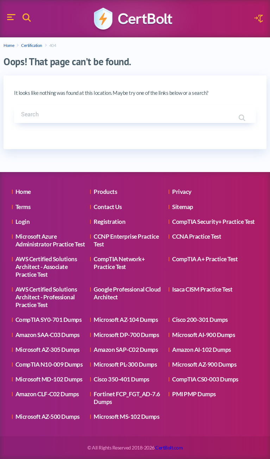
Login (22, 221)
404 (52, 45)
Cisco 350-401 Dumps (121, 379)
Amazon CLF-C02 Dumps (47, 394)
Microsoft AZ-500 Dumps (47, 416)
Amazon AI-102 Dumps (201, 349)
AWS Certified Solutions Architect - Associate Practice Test (46, 266)
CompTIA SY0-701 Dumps (48, 319)
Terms (23, 206)
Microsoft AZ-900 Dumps (204, 364)
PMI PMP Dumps (194, 394)
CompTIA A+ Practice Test (205, 259)
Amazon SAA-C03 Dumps (47, 334)
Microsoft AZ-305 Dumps (47, 349)
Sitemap (182, 206)
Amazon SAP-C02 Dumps (126, 349)
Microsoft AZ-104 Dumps (126, 319)
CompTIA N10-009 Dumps (49, 364)
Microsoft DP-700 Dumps (126, 334)
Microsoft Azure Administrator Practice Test (50, 240)
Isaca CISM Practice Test (202, 289)
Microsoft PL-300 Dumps (125, 364)
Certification (31, 45)
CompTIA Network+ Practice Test (119, 262)
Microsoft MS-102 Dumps (126, 416)
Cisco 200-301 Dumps (200, 319)
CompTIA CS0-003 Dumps (205, 379)
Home (9, 45)
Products (105, 191)
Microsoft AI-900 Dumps (203, 334)
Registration (109, 221)
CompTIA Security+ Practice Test (213, 221)
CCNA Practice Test (196, 236)
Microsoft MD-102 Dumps (48, 379)
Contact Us (107, 206)
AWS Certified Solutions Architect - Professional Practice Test (46, 297)
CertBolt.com (169, 448)
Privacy (181, 191)
